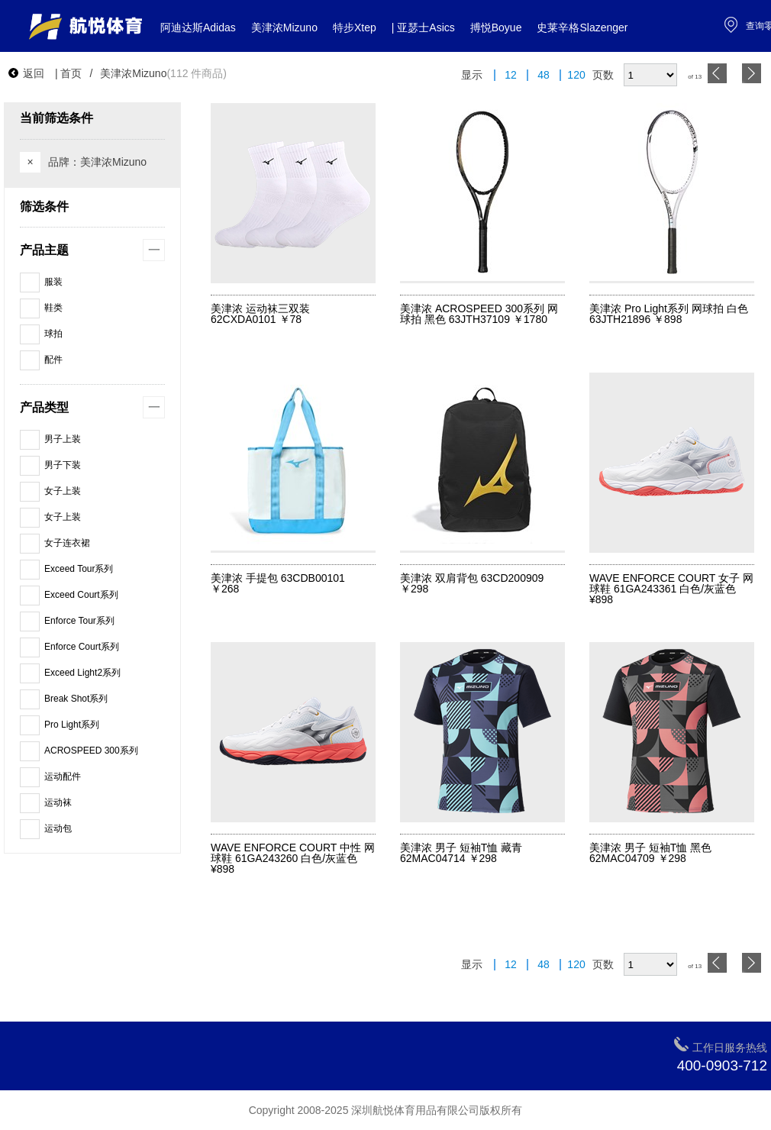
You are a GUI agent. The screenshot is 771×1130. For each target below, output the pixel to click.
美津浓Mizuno (284, 27)
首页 (71, 73)
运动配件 (50, 776)
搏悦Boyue (496, 27)
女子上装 (50, 491)
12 (511, 75)
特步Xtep (354, 27)
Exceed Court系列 (69, 595)
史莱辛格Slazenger (582, 27)
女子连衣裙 (55, 543)
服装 (41, 282)
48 (543, 75)
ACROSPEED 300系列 (79, 750)
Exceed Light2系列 (70, 672)
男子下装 (50, 465)
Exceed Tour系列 (67, 569)
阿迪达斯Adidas (198, 27)
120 (576, 75)
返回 (26, 73)
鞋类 (41, 308)
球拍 (41, 333)
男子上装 (50, 439)
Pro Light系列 (59, 724)
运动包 (46, 828)
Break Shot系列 (64, 698)
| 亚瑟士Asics (423, 27)
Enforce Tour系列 (67, 621)
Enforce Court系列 (69, 647)
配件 (41, 359)
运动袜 (46, 802)
